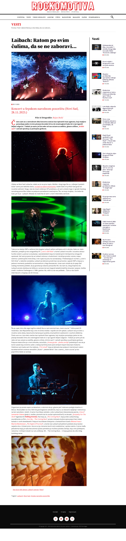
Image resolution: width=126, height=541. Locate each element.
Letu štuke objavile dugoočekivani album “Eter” (109, 108)
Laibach (20, 496)
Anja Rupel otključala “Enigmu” (106, 211)
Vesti (28, 17)
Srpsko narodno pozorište (40, 496)
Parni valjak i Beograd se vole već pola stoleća (108, 63)
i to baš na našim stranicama (45, 186)
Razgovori (66, 17)
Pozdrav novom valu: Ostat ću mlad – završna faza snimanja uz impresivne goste (109, 257)
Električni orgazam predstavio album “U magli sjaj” (109, 185)
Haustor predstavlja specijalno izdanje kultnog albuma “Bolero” (109, 77)
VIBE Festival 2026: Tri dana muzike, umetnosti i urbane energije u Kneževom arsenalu (109, 226)
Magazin (76, 17)
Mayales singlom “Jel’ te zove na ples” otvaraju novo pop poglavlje (109, 169)
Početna (21, 17)
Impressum (72, 512)
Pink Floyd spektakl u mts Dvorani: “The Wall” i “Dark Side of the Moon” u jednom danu (109, 140)
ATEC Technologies (83, 526)
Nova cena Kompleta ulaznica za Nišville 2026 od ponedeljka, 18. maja (109, 122)
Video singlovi (39, 17)
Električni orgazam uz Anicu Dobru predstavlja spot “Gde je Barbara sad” (109, 94)
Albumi (50, 17)
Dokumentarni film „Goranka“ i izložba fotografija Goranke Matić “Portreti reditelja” (109, 49)
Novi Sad (27, 496)
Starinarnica (94, 17)
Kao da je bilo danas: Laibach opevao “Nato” (28, 490)
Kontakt (55, 512)
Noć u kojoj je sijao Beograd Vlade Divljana (109, 155)
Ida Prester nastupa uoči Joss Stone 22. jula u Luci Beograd (109, 242)
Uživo (57, 17)
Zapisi (84, 17)
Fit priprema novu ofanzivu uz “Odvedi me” (109, 198)
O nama (63, 512)
